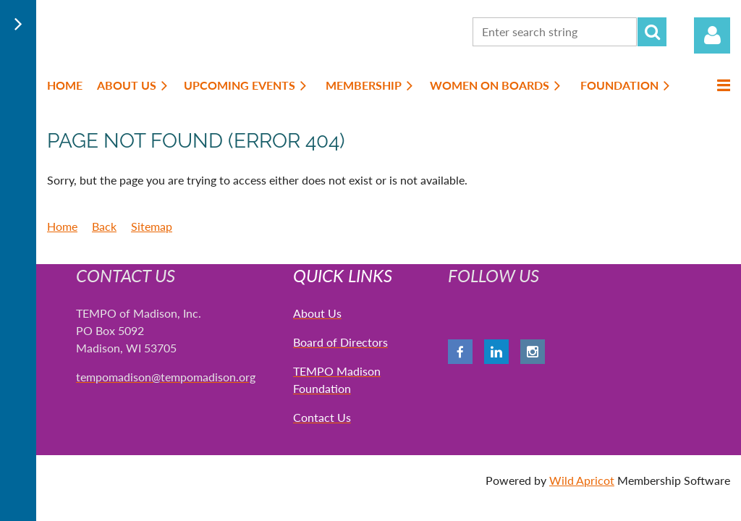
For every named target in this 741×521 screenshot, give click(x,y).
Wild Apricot (581, 480)
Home (62, 226)
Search (652, 31)
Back (104, 226)
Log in (712, 35)
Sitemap (151, 226)
